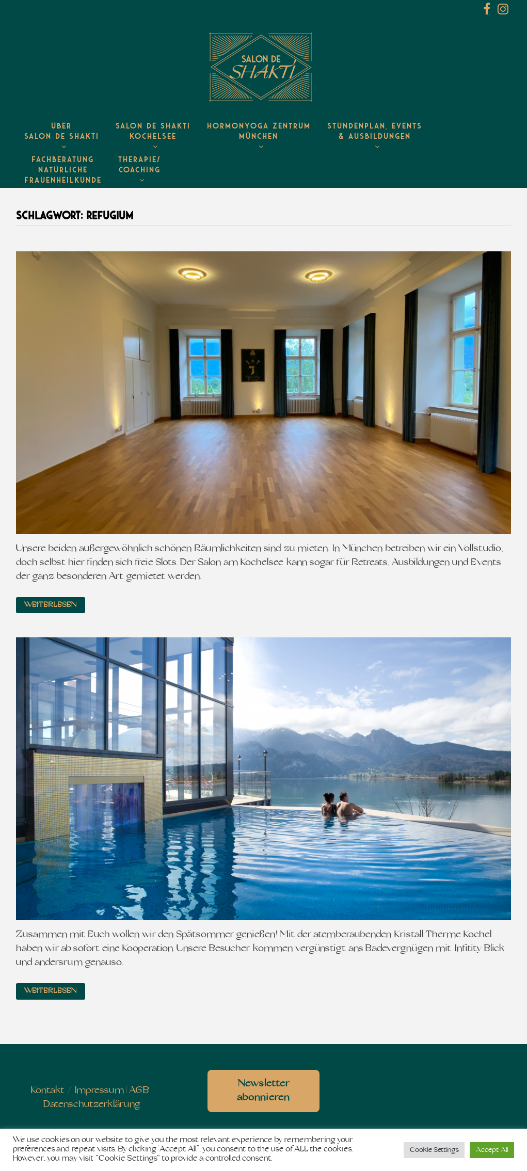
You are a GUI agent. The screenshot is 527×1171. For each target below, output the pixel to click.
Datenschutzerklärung (91, 1105)
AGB (139, 1091)
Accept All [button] (492, 1150)
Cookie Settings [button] (434, 1150)
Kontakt (47, 1091)
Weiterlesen (50, 605)
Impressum (99, 1091)
